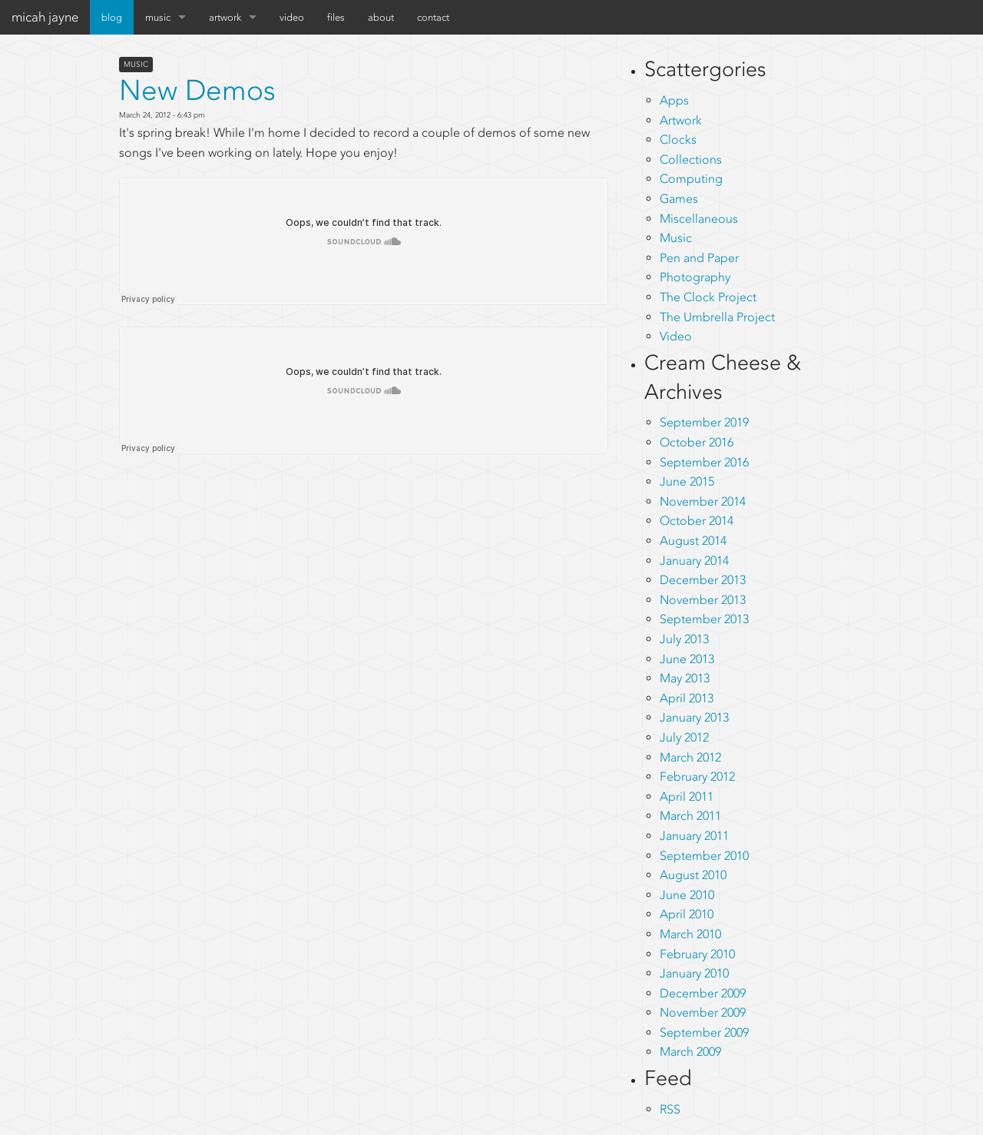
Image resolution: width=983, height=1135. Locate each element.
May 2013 (685, 678)
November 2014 (703, 501)
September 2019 (704, 422)
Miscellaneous (699, 218)
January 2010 (694, 973)
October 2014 (696, 520)
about (381, 17)
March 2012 (690, 757)
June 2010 (687, 895)
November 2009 (703, 1012)
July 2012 (684, 737)
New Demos (197, 90)
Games (679, 198)
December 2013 (703, 579)
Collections (691, 159)
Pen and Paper (699, 258)
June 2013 (687, 659)
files (336, 17)
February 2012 (697, 776)
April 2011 (686, 796)
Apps (674, 100)
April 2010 (686, 914)
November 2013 (703, 599)
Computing (691, 178)
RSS (670, 1109)
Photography (695, 277)
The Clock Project (708, 297)
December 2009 (703, 993)
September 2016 (704, 462)
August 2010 (693, 875)
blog (111, 17)
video (292, 17)
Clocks (678, 139)
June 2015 (687, 481)
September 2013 (704, 619)
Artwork (681, 120)
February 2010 (697, 954)
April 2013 (686, 698)
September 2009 (704, 1032)
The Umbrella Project (717, 317)
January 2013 (694, 717)
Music (136, 64)
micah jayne (45, 17)
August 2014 (693, 540)
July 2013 (684, 639)
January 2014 (694, 560)
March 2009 (690, 1051)
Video (676, 336)
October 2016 (696, 442)
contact (433, 17)
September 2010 (704, 855)
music (157, 17)
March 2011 (690, 815)
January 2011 (694, 835)
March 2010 (690, 934)
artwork (225, 17)
